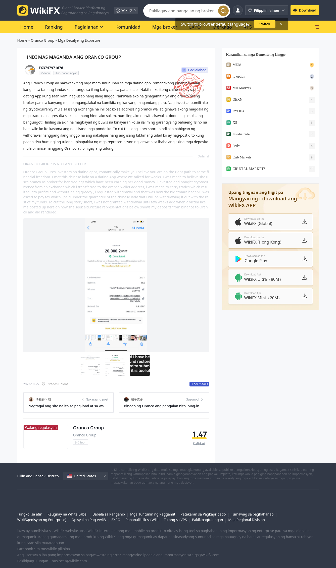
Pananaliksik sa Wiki (141, 513)
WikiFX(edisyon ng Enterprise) (41, 513)
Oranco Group (42, 40)
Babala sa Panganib (108, 508)
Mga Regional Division (246, 513)
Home (22, 40)
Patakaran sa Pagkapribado (203, 508)
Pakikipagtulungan (207, 513)
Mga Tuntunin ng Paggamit (152, 508)
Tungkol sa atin (29, 508)
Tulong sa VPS (175, 513)
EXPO (115, 513)
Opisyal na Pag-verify (88, 513)
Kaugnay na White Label (67, 508)
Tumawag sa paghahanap (252, 508)
